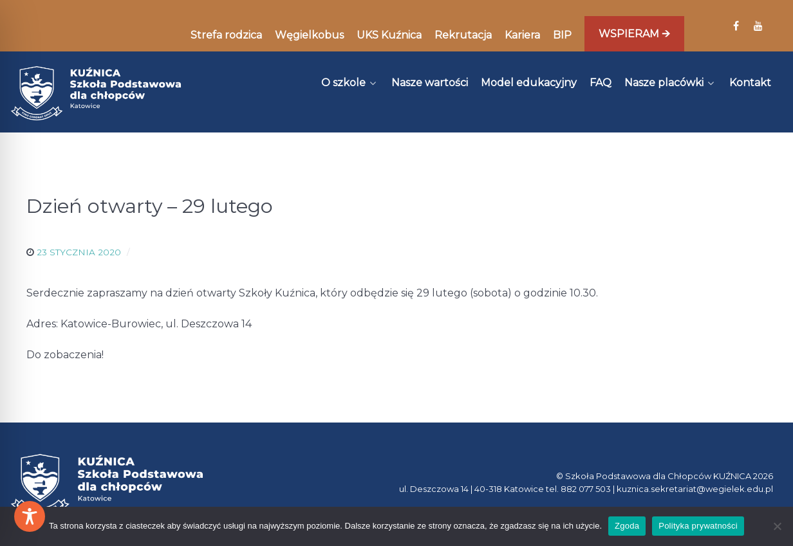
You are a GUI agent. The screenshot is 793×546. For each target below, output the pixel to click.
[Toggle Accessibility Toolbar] (29, 516)
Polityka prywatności (698, 526)
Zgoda (627, 526)
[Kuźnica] (96, 93)
